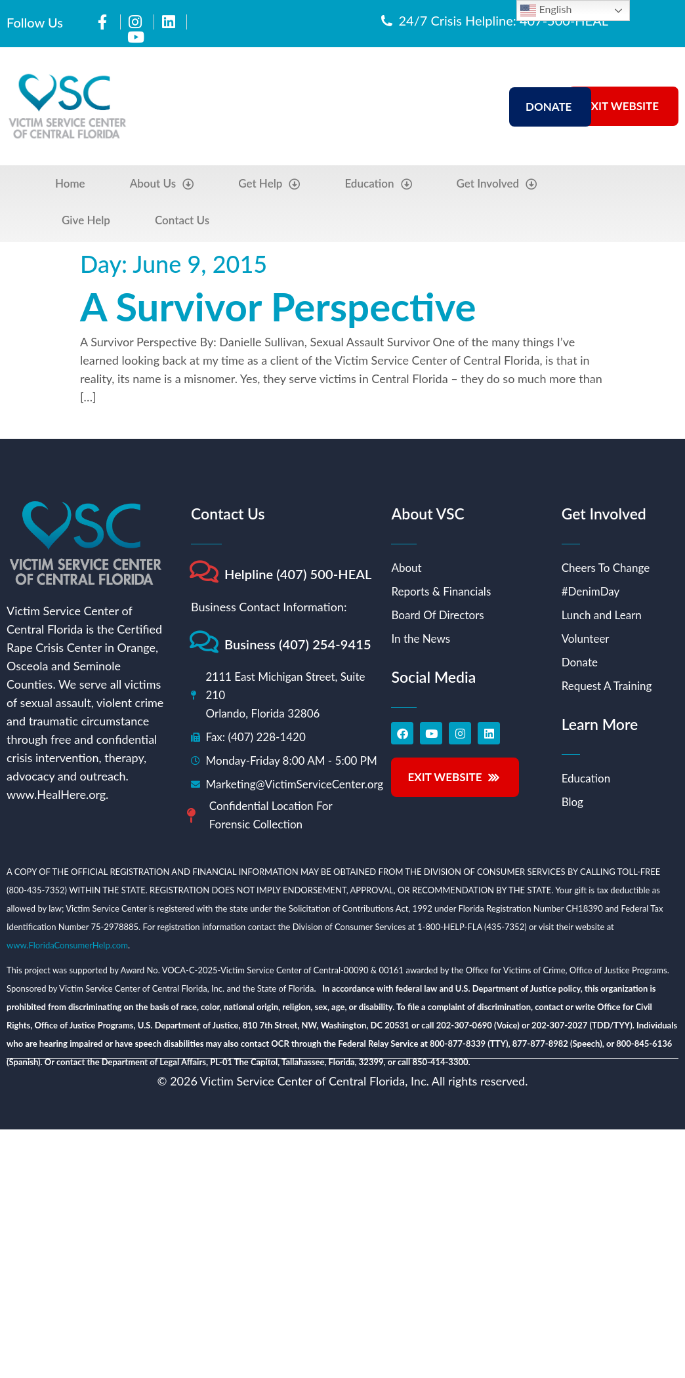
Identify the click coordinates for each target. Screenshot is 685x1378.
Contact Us (182, 220)
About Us (162, 184)
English (545, 10)
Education (377, 184)
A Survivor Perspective (278, 306)
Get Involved (497, 184)
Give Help (86, 220)
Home (70, 183)
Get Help (269, 184)
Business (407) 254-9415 (297, 644)
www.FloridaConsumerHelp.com (67, 945)
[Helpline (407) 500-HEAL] (204, 571)
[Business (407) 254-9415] (204, 642)
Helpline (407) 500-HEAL (298, 574)
